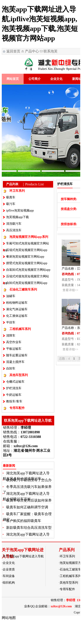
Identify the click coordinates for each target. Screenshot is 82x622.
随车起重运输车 (17, 355)
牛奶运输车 (13, 394)
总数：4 (64, 358)
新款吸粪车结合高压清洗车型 (29, 527)
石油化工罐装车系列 (23, 289)
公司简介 (34, 79)
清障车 (10, 335)
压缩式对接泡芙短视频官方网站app (26, 277)
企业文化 (56, 79)
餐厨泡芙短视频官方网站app (25, 256)
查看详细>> (70, 290)
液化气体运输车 (17, 309)
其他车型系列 (18, 375)
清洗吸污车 (13, 223)
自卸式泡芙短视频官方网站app (26, 283)
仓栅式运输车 (15, 381)
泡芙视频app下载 (17, 217)
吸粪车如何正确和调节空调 (27, 507)
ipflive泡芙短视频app (20, 210)
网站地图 (9, 618)
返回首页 (13, 51)
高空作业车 (13, 342)
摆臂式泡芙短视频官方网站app (26, 263)
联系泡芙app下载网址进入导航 (48, 51)
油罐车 (10, 296)
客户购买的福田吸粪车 (23, 521)
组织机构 (9, 582)
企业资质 (9, 569)
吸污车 (10, 204)
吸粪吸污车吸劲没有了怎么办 (29, 480)
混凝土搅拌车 (15, 362)
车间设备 (9, 576)
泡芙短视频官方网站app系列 (28, 236)
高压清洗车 (13, 230)
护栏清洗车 (13, 388)
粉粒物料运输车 (17, 302)
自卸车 (10, 368)
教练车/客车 (14, 401)
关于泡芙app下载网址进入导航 (23, 556)
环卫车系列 (17, 190)
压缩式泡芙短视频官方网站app (26, 250)
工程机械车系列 (20, 329)
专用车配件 (17, 408)
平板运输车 (13, 348)
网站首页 (13, 79)
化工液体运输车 (17, 315)
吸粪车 (10, 197)
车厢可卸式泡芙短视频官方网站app (26, 244)
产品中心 (32, 51)
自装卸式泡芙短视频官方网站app (28, 269)
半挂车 (10, 322)
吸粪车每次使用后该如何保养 (29, 500)
